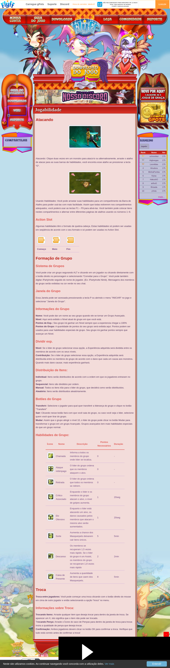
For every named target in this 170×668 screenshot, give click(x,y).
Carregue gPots (35, 4)
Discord (64, 4)
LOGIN (162, 4)
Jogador (144, 146)
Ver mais (109, 663)
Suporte (52, 4)
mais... (161, 197)
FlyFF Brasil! (11, 4)
